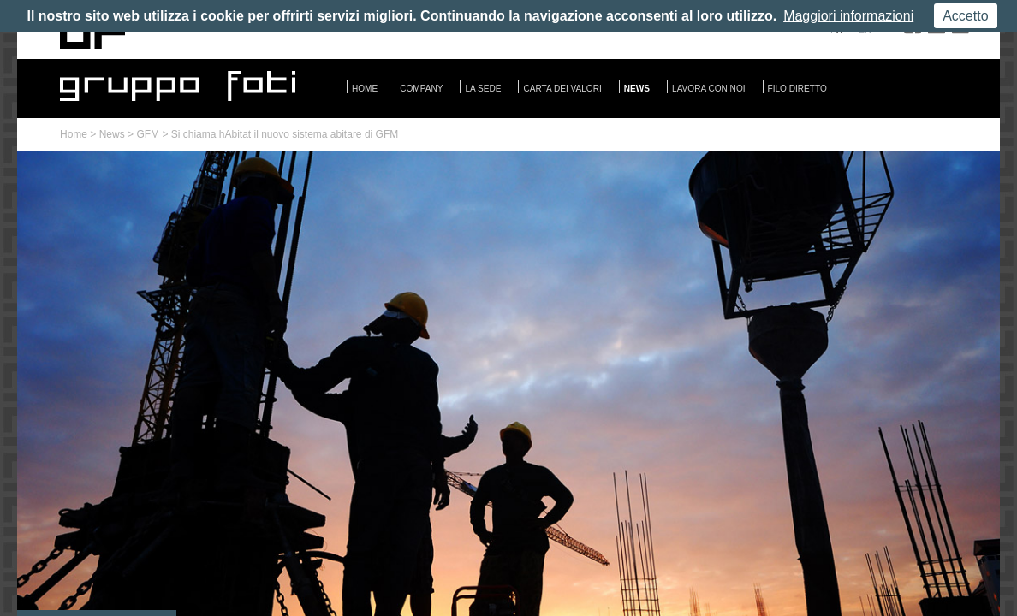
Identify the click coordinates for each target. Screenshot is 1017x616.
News (637, 88)
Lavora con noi (709, 88)
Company (421, 88)
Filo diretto (797, 88)
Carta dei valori (562, 88)
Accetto (965, 16)
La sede (483, 88)
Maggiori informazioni (848, 16)
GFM (147, 134)
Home (365, 88)
